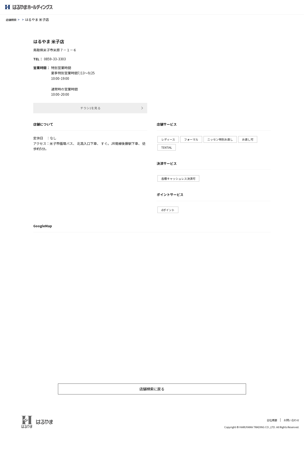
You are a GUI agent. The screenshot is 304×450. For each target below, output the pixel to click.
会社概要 (270, 429)
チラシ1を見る (90, 109)
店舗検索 (12, 19)
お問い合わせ (290, 429)
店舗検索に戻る (152, 397)
